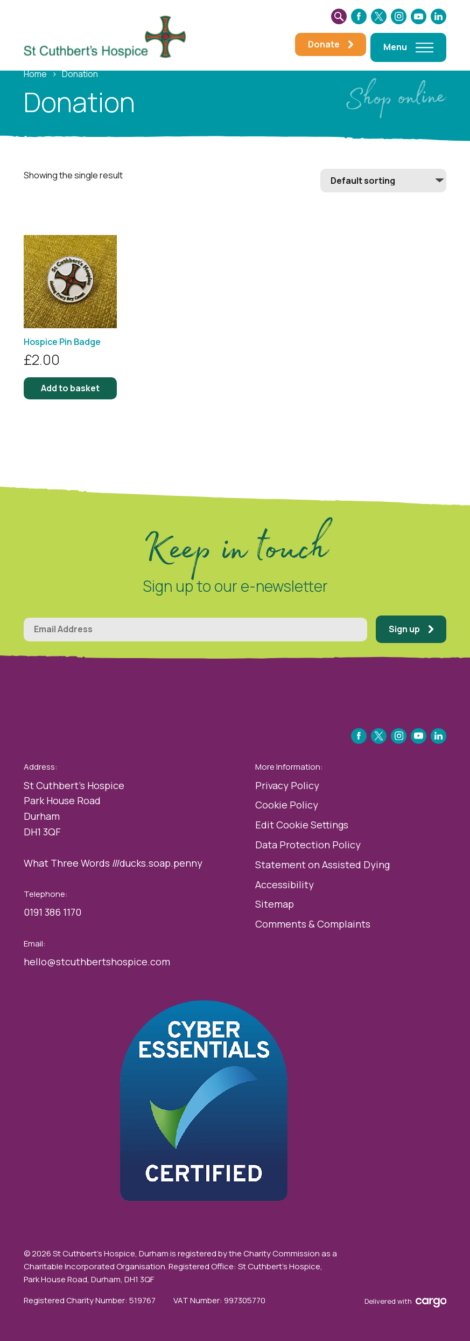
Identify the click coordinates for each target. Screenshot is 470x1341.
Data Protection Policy (308, 844)
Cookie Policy (286, 804)
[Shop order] (383, 180)
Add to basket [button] (70, 388)
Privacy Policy (287, 785)
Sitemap (274, 903)
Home (35, 74)
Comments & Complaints (312, 923)
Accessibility (284, 884)
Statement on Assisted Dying (322, 864)
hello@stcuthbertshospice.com (97, 961)
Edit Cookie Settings (301, 824)
